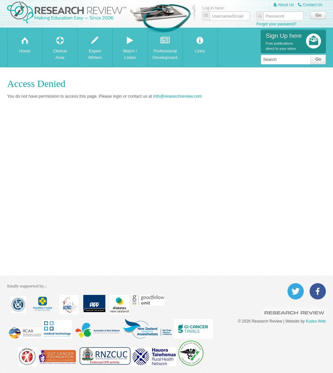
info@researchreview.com (177, 96)
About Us (283, 5)
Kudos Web (316, 321)
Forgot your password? (277, 24)
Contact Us (310, 5)
